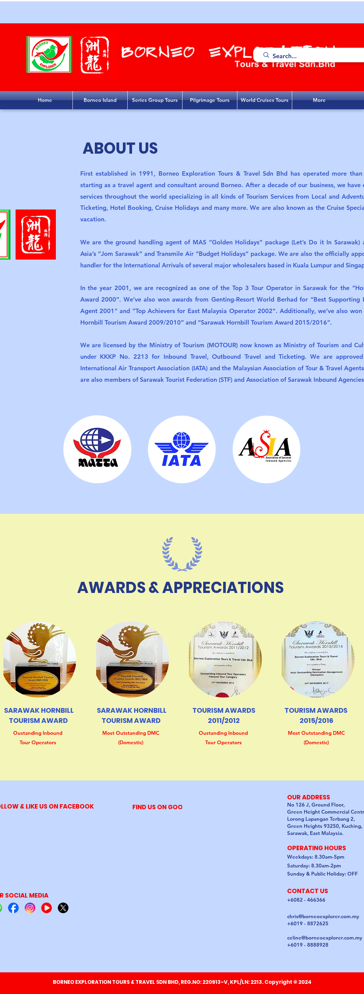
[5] (63, 907)
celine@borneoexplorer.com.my (324, 937)
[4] (46, 907)
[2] (13, 907)
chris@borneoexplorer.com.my (323, 916)
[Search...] (315, 56)
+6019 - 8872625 (307, 923)
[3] (30, 907)
